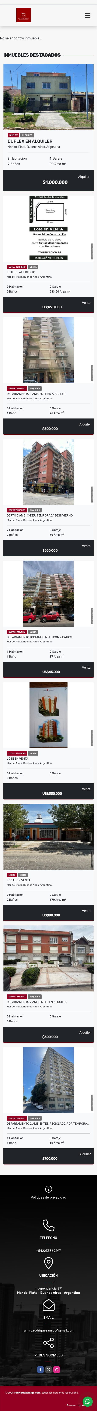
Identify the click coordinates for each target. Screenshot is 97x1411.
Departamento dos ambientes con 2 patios (39, 637)
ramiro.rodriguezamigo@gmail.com (48, 1330)
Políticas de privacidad (48, 1197)
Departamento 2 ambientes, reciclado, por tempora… (48, 1123)
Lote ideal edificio (21, 272)
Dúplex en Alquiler (30, 141)
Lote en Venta (17, 758)
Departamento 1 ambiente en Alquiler (36, 393)
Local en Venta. (19, 880)
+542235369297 (48, 1251)
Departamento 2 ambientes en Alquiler (37, 1002)
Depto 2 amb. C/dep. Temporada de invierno (40, 515)
